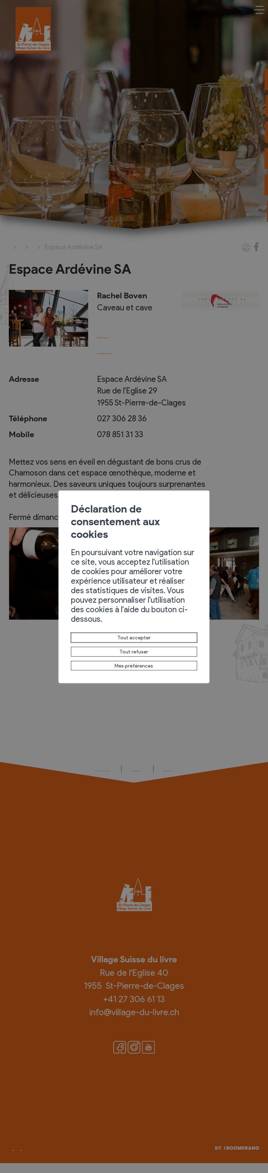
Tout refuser (134, 636)
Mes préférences (134, 654)
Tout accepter (134, 618)
